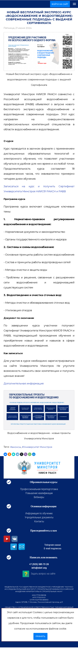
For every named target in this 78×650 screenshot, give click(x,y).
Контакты (39, 521)
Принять (40, 636)
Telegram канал (52, 544)
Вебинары (39, 497)
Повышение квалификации (39, 493)
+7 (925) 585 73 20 (39, 564)
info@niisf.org (39, 567)
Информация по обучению (39, 513)
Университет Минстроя (38, 447)
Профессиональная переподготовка (39, 489)
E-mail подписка (52, 548)
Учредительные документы (39, 517)
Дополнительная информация (24, 383)
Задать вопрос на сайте (43, 573)
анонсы (16, 447)
